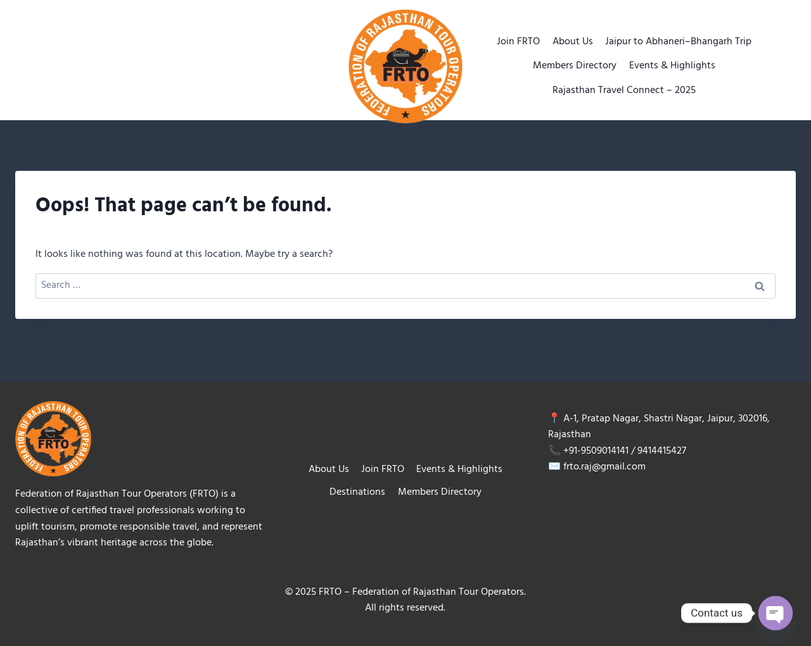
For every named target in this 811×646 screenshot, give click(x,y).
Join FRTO (518, 42)
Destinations (357, 492)
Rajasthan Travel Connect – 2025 (624, 90)
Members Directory (574, 66)
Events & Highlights (672, 66)
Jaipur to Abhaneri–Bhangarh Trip (678, 42)
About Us (572, 42)
